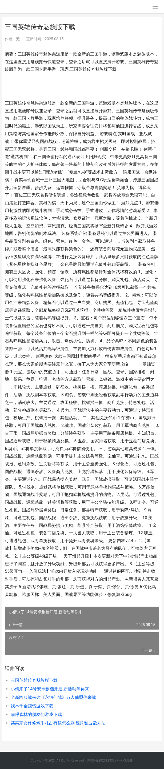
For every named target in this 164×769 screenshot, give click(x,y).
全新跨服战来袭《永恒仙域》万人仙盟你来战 (53, 697)
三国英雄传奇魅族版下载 (34, 680)
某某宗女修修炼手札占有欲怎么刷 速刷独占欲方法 (58, 723)
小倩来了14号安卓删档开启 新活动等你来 (50, 688)
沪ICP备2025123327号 (103, 760)
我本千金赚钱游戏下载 (32, 705)
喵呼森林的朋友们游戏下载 (36, 714)
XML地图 (127, 760)
